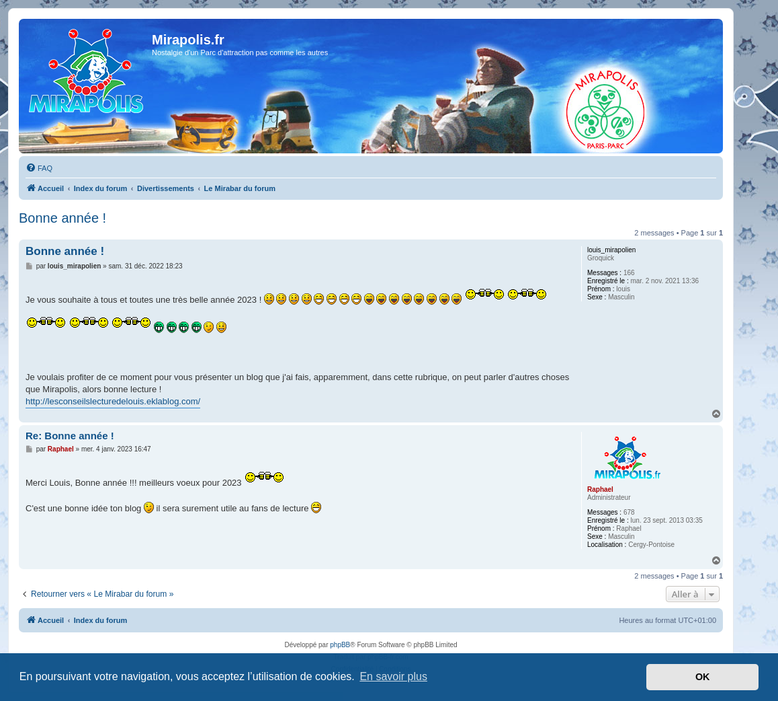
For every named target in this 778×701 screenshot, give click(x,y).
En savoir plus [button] (393, 676)
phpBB (340, 645)
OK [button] (702, 676)
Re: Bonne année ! (70, 435)
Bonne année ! (62, 218)
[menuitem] (39, 168)
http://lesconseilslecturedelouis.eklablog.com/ (113, 401)
